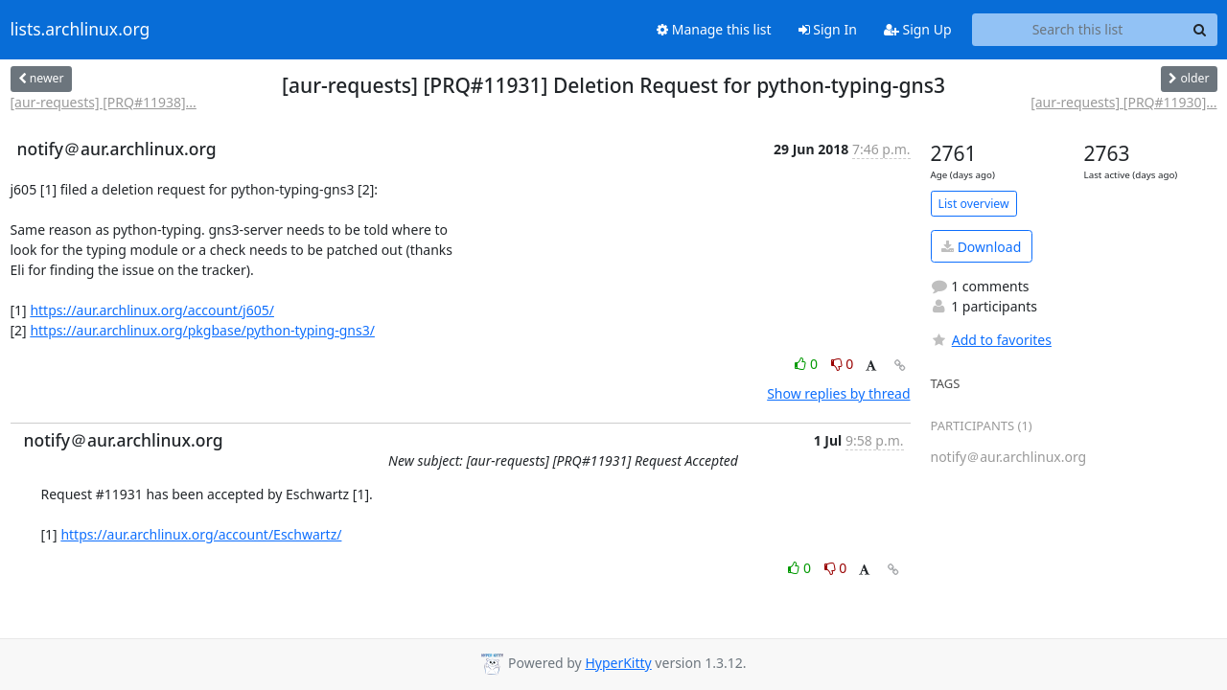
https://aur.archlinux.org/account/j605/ (152, 310)
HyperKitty (618, 663)
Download (981, 247)
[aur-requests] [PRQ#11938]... (104, 102)
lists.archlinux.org (80, 29)
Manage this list (714, 29)
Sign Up (918, 29)
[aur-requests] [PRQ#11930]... (1123, 102)
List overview (973, 204)
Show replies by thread (838, 393)
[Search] (1200, 29)
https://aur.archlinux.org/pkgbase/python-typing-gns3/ (202, 330)
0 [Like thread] (808, 364)
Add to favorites (991, 340)
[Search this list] (1078, 29)
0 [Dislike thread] (842, 364)
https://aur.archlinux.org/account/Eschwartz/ (200, 534)
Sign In (828, 29)
